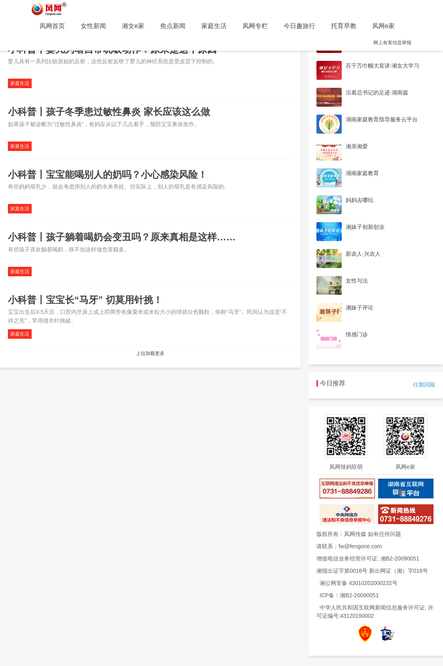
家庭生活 (214, 26)
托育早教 (343, 26)
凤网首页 (52, 26)
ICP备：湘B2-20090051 (349, 595)
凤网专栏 (255, 26)
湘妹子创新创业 (365, 227)
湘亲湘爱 (357, 146)
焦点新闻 (173, 26)
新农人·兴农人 (363, 254)
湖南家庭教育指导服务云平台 (382, 119)
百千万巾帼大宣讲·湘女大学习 (382, 65)
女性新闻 (93, 26)
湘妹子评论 (359, 307)
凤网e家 (383, 26)
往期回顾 (424, 384)
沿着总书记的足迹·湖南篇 (377, 92)
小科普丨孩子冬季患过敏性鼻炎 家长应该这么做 (109, 111)
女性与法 (357, 280)
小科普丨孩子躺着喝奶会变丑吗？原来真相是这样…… (122, 237)
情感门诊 (357, 334)
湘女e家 (133, 26)
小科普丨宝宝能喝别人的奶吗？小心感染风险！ (107, 174)
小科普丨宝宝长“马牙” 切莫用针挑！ (85, 299)
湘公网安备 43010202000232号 (359, 583)
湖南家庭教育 (362, 173)
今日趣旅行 (299, 26)
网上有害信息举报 (392, 42)
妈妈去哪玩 (359, 200)
